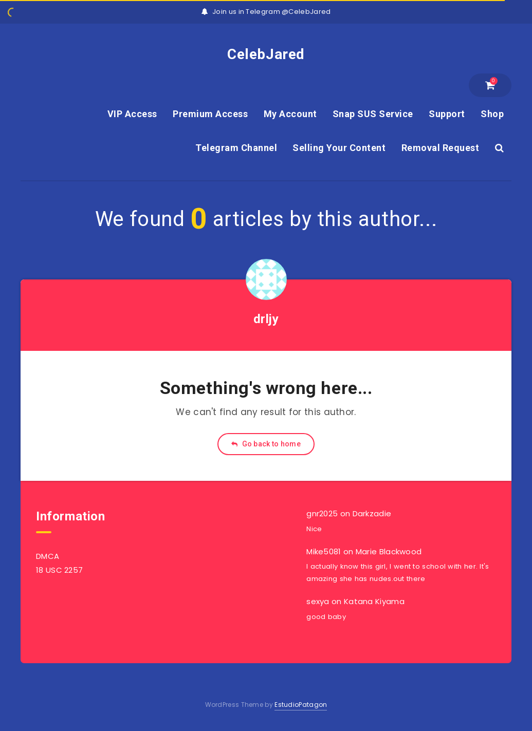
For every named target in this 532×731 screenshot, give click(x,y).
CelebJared (266, 54)
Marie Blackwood (389, 551)
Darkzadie (372, 513)
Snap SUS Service (373, 113)
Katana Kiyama (374, 601)
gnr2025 (322, 513)
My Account (290, 113)
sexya (317, 601)
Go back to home (266, 444)
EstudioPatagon (300, 704)
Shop (492, 113)
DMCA (47, 556)
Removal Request (440, 147)
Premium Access (210, 113)
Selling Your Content (339, 147)
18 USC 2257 (59, 570)
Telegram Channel (236, 147)
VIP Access (132, 113)
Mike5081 (323, 551)
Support (447, 113)
